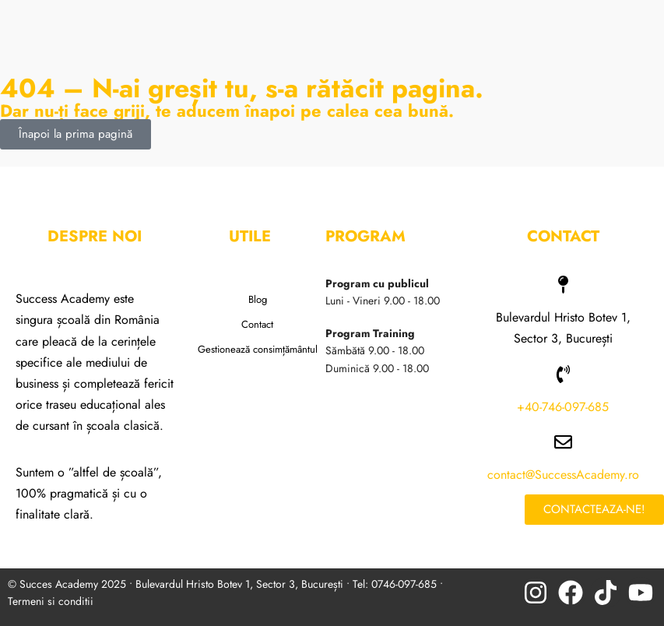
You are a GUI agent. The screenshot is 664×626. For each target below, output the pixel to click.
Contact (257, 324)
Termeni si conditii (50, 601)
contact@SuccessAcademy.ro (563, 475)
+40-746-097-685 (563, 407)
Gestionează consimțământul (258, 349)
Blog (257, 299)
